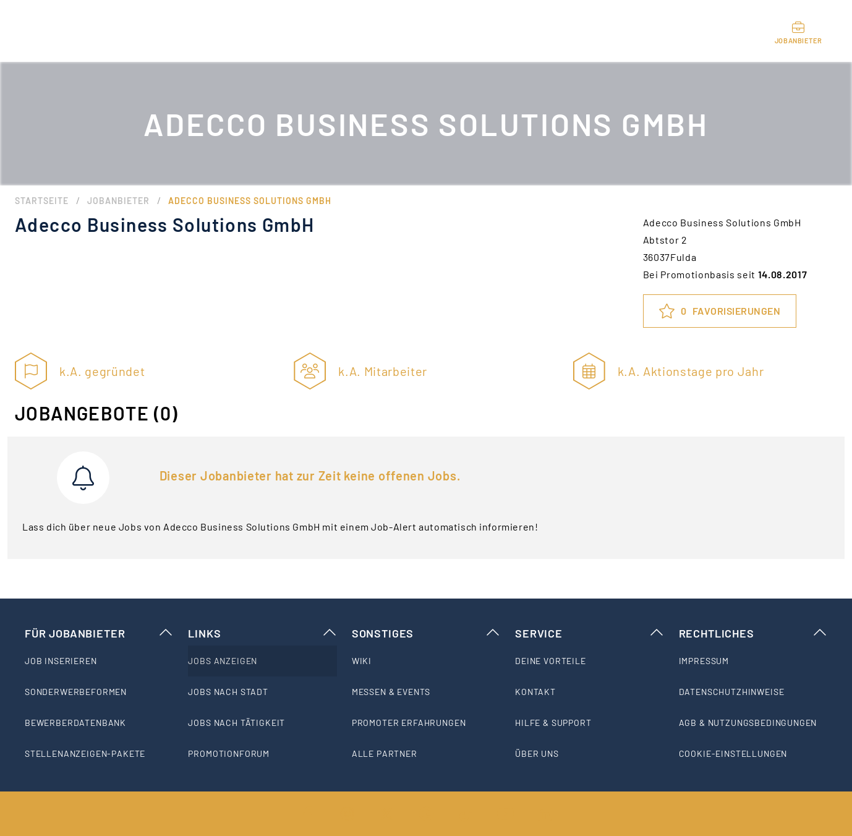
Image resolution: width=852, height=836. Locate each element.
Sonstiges (426, 633)
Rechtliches (753, 633)
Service (589, 633)
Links (262, 633)
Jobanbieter (118, 200)
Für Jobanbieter (99, 633)
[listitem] (99, 661)
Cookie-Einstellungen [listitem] (733, 753)
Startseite (42, 200)
